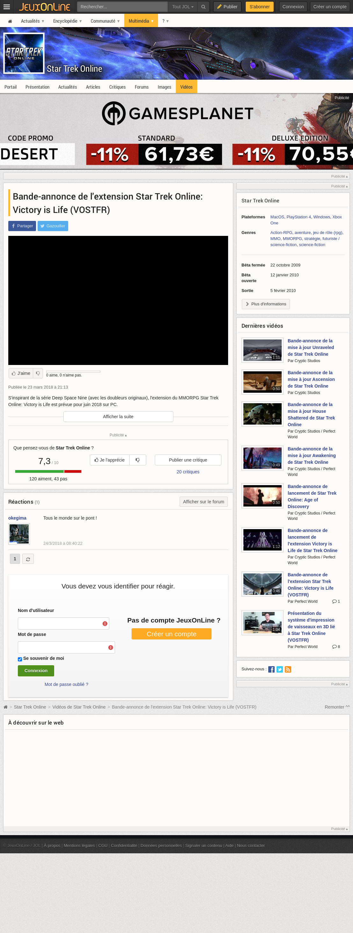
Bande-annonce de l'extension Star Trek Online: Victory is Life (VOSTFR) (311, 584)
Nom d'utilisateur (36, 610)
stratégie (312, 238)
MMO (275, 238)
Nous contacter (251, 845)
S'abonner (259, 6)
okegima (17, 518)
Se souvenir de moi (43, 658)
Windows (321, 217)
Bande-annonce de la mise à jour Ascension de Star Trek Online (311, 379)
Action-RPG (281, 232)
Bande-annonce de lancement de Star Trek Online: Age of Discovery (312, 496)
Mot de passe (32, 634)
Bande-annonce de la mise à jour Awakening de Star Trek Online (312, 455)
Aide (229, 845)
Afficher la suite (118, 416)
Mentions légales (79, 845)
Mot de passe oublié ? (66, 684)
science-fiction (312, 244)
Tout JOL (182, 6)
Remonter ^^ (337, 707)
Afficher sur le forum (203, 501)
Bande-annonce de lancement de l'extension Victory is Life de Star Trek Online (312, 540)
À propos (52, 845)
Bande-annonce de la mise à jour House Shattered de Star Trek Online (311, 414)
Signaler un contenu (203, 845)
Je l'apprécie (110, 460)
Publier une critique (188, 460)
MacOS (277, 217)
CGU (103, 845)
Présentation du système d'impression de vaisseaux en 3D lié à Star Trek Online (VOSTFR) (311, 627)
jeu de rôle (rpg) (327, 232)
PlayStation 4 (298, 217)
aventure (303, 232)
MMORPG (292, 238)
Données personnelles (161, 845)
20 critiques (188, 471)
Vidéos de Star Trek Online (79, 707)
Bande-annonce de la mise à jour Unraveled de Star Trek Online (311, 347)
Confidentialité (124, 845)
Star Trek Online (76, 69)
